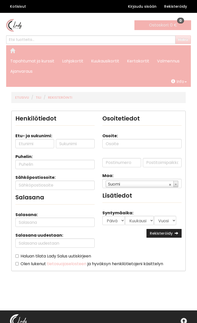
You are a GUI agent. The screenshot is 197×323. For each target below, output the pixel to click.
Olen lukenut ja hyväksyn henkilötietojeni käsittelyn (92, 264)
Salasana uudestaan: (39, 235)
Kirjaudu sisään (142, 6)
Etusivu (22, 97)
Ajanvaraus (21, 71)
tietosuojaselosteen (66, 264)
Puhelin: (24, 157)
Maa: (107, 176)
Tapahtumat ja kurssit (32, 61)
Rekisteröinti (60, 97)
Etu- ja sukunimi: (33, 136)
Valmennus (168, 61)
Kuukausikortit (105, 61)
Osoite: (110, 136)
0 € (166, 24)
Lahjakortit (72, 61)
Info (179, 82)
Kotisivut (18, 6)
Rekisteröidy (175, 6)
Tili (38, 97)
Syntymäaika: (117, 213)
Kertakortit (138, 61)
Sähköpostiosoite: (35, 177)
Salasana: (26, 215)
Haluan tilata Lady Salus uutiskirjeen (56, 256)
